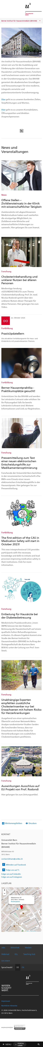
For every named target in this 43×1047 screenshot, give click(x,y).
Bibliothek (15, 947)
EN (23, 967)
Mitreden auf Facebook (16, 864)
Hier (3, 99)
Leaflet (27, 931)
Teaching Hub (29, 954)
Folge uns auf (12, 870)
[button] (21, 907)
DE (18, 967)
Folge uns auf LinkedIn (11, 874)
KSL (16, 954)
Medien (28, 947)
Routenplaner (15, 901)
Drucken (33, 823)
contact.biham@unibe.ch (12, 859)
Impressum (5, 1001)
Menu (8, 1044)
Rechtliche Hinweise (9, 1005)
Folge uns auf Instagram (11, 877)
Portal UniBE (21, 1044)
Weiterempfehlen (13, 823)
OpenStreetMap (33, 931)
